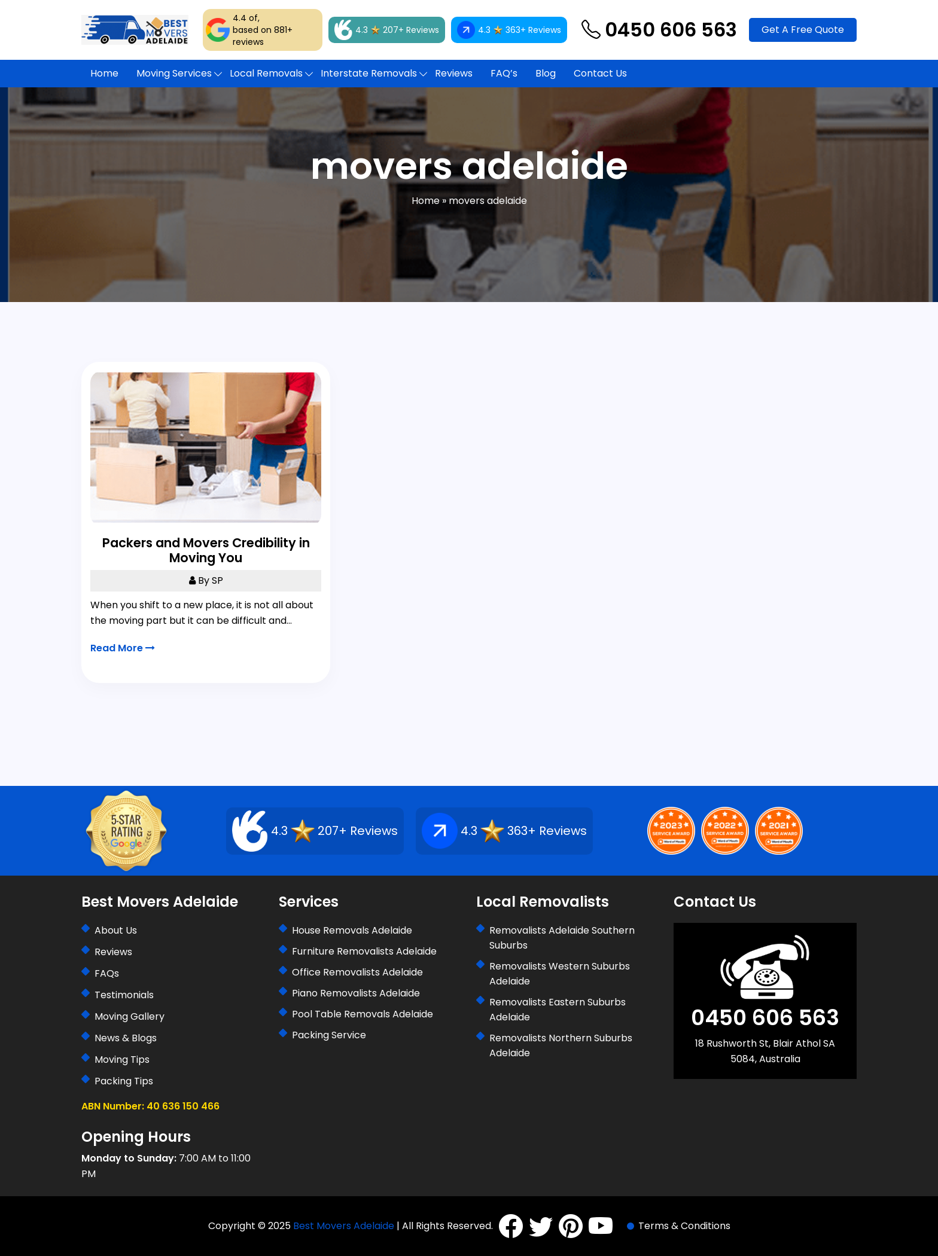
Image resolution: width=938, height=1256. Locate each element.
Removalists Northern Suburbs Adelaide (560, 1045)
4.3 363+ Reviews (509, 30)
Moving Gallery (130, 1016)
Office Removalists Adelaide (357, 972)
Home (104, 73)
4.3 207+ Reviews (386, 30)
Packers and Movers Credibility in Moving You (206, 550)
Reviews (454, 73)
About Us (116, 930)
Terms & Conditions (684, 1226)
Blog (545, 73)
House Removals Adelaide (352, 930)
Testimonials (124, 995)
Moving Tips (122, 1059)
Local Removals (266, 73)
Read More (122, 648)
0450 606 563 (659, 29)
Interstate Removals (369, 73)
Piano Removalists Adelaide (356, 993)
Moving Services (174, 73)
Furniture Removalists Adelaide (364, 951)
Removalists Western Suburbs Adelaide (559, 973)
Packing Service (329, 1035)
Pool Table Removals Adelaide (362, 1014)
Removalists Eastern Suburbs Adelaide (557, 1009)
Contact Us (600, 73)
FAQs (107, 973)
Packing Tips (124, 1081)
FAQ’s (504, 73)
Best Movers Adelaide (343, 1226)
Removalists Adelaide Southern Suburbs (562, 937)
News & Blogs (126, 1038)
